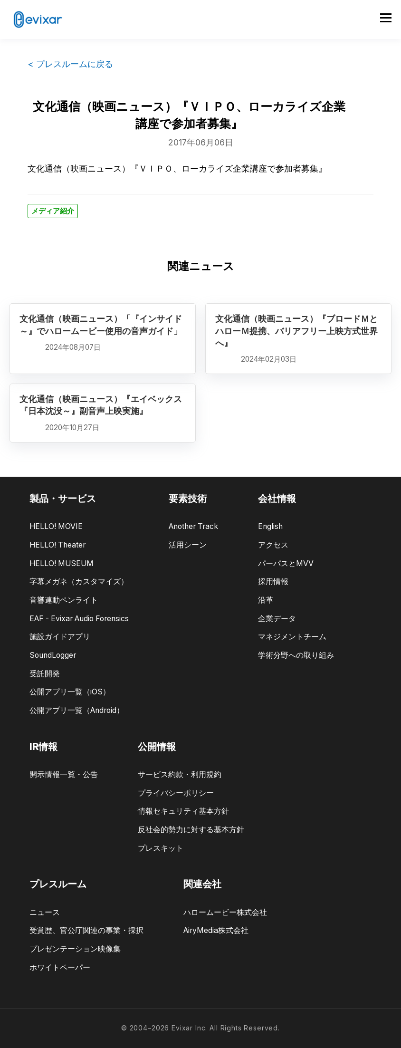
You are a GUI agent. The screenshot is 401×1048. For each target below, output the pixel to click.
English (270, 526)
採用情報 (273, 581)
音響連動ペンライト (63, 600)
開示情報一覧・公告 (63, 774)
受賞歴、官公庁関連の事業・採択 (86, 930)
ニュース (44, 912)
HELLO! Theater (57, 545)
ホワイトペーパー (59, 967)
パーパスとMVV (286, 563)
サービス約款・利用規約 (179, 774)
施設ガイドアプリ (59, 637)
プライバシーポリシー (176, 793)
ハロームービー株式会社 (225, 912)
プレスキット (160, 848)
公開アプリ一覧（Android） (76, 710)
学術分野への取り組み (296, 655)
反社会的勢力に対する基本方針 (191, 830)
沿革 (265, 600)
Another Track (193, 526)
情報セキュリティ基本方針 (183, 811)
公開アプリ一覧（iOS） (69, 692)
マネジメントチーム (292, 637)
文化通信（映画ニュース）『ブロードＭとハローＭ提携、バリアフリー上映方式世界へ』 (296, 331)
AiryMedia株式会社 (215, 930)
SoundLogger (52, 655)
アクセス (273, 545)
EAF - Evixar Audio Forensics (79, 619)
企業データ (277, 619)
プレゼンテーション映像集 (75, 949)
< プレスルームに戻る (70, 64)
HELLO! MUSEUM (61, 563)
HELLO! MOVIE (56, 526)
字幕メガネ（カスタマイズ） (78, 581)
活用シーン (188, 545)
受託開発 (44, 674)
